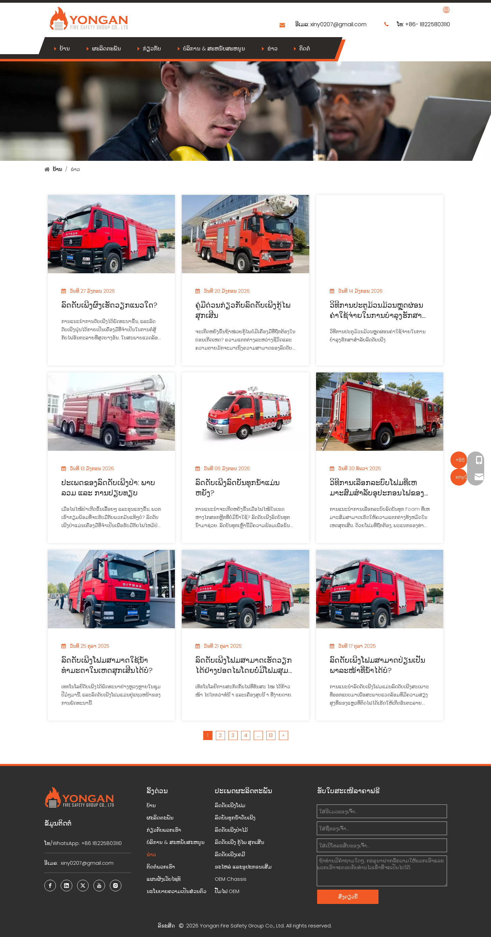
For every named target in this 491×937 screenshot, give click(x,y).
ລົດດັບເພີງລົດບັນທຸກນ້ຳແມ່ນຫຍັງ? (237, 488)
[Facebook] (50, 885)
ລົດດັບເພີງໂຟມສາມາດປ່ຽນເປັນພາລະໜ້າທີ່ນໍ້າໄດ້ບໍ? (377, 665)
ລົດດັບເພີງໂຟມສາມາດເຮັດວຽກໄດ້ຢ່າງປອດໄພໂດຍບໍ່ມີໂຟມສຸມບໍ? (243, 665)
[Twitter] (83, 885)
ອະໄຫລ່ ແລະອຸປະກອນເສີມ (243, 866)
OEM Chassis (231, 878)
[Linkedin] (66, 885)
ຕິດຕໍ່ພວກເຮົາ (161, 866)
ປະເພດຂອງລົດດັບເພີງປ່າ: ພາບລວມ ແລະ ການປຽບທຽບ (108, 488)
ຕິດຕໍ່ (304, 48)
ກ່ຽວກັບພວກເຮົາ (164, 829)
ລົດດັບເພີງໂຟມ (230, 805)
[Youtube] (99, 885)
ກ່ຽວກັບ (152, 48)
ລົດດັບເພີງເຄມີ (230, 854)
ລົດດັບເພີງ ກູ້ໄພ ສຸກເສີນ (239, 842)
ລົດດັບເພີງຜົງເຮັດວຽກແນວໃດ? (109, 305)
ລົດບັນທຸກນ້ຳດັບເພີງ (235, 817)
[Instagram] (115, 885)
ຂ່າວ (272, 48)
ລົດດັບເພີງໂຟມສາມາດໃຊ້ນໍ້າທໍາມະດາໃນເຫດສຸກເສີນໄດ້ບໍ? (107, 665)
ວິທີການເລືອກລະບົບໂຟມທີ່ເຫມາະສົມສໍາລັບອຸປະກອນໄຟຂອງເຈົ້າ (377, 488)
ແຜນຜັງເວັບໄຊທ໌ (164, 878)
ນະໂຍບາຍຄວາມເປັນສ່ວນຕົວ (176, 891)
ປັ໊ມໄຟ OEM (227, 891)
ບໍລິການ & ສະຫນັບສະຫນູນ (214, 48)
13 (271, 735)
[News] (245, 110)
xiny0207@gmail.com (338, 24)
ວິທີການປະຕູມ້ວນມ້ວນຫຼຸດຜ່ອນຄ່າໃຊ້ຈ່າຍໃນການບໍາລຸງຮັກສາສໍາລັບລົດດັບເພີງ (376, 310)
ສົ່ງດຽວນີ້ (348, 896)
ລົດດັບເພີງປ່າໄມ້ (231, 829)
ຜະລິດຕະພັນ (106, 48)
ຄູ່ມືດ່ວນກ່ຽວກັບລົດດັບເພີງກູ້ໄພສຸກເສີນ (243, 310)
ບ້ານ (65, 48)
